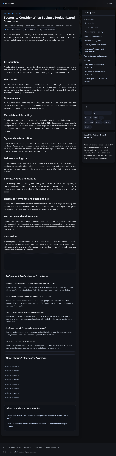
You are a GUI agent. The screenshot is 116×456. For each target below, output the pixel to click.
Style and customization (93, 36)
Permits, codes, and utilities (95, 45)
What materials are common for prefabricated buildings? (29, 296)
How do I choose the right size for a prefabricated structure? (30, 283)
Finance (7, 14)
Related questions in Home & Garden (95, 80)
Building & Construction (25, 26)
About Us (6, 447)
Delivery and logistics (92, 40)
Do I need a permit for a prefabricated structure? (26, 328)
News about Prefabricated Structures (94, 73)
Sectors (109, 3)
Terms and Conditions (42, 447)
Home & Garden (9, 26)
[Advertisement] (40, 50)
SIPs (95, 117)
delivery (98, 122)
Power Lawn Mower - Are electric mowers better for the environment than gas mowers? (37, 424)
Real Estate (16, 14)
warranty (88, 113)
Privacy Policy (16, 447)
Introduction (89, 19)
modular (88, 117)
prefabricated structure (102, 113)
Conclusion (88, 60)
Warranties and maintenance (95, 56)
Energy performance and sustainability (94, 50)
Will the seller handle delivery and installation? (25, 312)
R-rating (87, 127)
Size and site (89, 23)
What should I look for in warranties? (21, 341)
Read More (15, 366)
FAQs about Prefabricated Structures (94, 65)
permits (107, 122)
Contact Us (55, 447)
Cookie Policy (27, 447)
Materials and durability (93, 32)
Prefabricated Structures (44, 26)
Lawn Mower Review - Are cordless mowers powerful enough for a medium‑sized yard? (38, 416)
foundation (89, 122)
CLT (101, 117)
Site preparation (92, 27)
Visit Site (8, 366)
